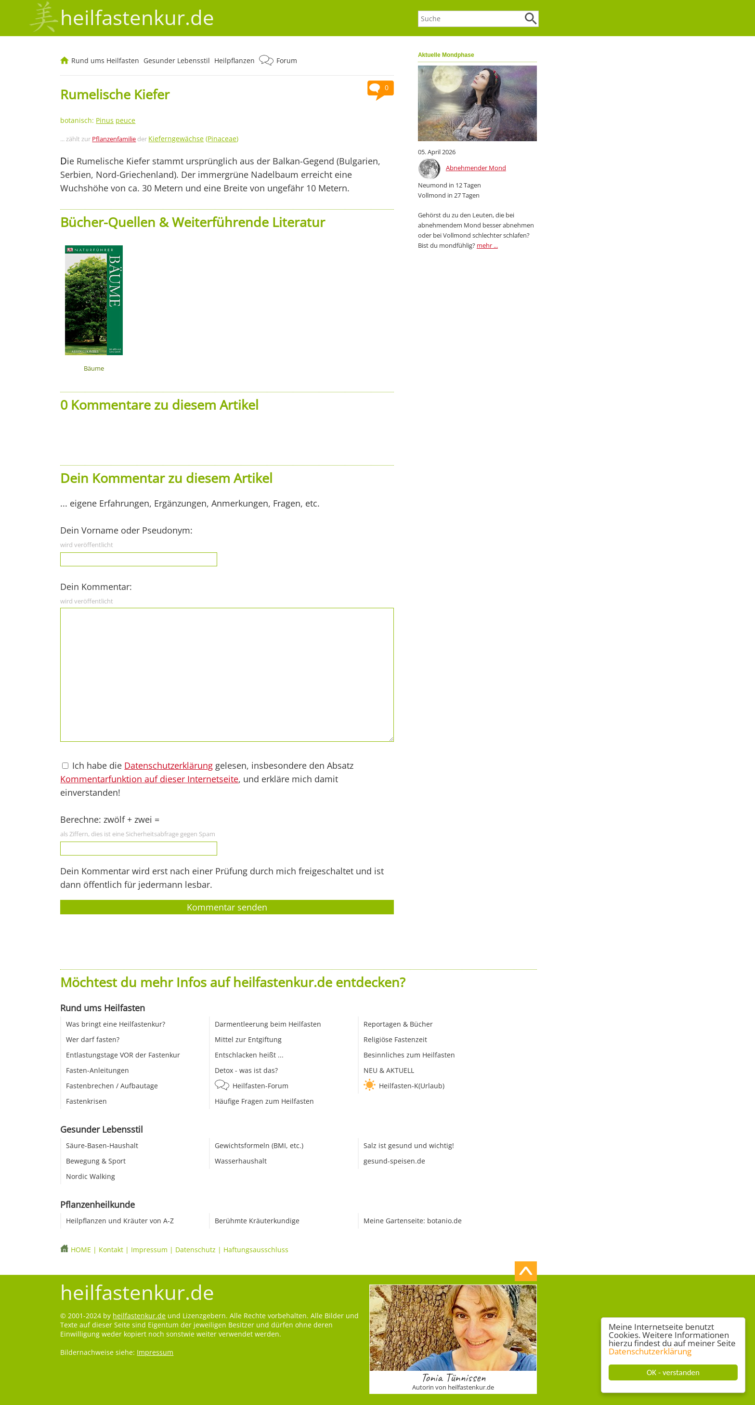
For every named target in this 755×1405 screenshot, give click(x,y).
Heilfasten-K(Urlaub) (411, 1085)
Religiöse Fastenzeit (395, 1039)
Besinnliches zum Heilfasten (409, 1054)
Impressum (149, 1249)
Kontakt (111, 1249)
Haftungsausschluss (255, 1249)
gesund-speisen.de (394, 1160)
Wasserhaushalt (241, 1160)
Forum (286, 60)
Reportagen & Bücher (398, 1024)
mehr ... (487, 245)
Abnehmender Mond (476, 167)
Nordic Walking (90, 1176)
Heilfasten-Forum (260, 1085)
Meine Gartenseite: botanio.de (413, 1220)
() (193, 138)
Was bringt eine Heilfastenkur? (115, 1024)
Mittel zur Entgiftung (248, 1039)
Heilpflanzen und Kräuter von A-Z (120, 1220)
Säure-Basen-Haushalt (102, 1145)
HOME (81, 1249)
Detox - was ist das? (246, 1070)
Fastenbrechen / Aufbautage (112, 1085)
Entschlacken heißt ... (249, 1054)
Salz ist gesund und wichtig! (409, 1145)
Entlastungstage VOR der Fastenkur (123, 1054)
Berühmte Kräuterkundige (257, 1220)
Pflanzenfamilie (114, 138)
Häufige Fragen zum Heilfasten (264, 1101)
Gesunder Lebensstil (176, 60)
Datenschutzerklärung (650, 1351)
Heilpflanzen (234, 60)
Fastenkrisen (86, 1101)
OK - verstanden (673, 1372)
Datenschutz (195, 1249)
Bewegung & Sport (96, 1160)
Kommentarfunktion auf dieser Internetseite (149, 779)
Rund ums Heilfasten (105, 60)
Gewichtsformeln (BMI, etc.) (259, 1145)
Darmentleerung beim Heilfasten (268, 1024)
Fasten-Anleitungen (97, 1070)
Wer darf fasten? (92, 1039)
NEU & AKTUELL (389, 1070)
